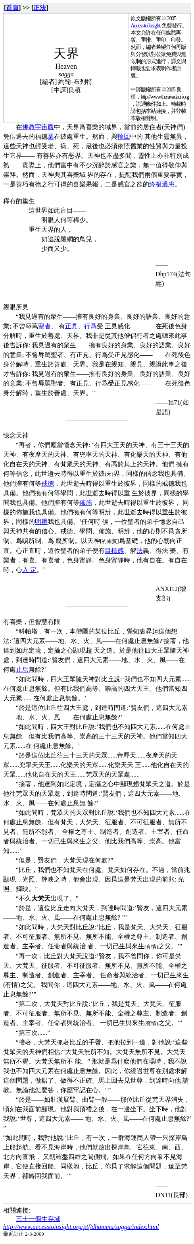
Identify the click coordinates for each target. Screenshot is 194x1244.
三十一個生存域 (38, 1218)
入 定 (29, 569)
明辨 (41, 521)
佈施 (85, 502)
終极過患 (162, 184)
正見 (71, 326)
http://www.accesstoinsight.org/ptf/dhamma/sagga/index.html (81, 1226)
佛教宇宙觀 (38, 127)
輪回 (123, 136)
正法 (39, 7)
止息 (22, 669)
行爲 (90, 326)
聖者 (44, 326)
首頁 (12, 7)
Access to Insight (145, 26)
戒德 (47, 483)
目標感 (114, 550)
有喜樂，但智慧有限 (31, 621)
